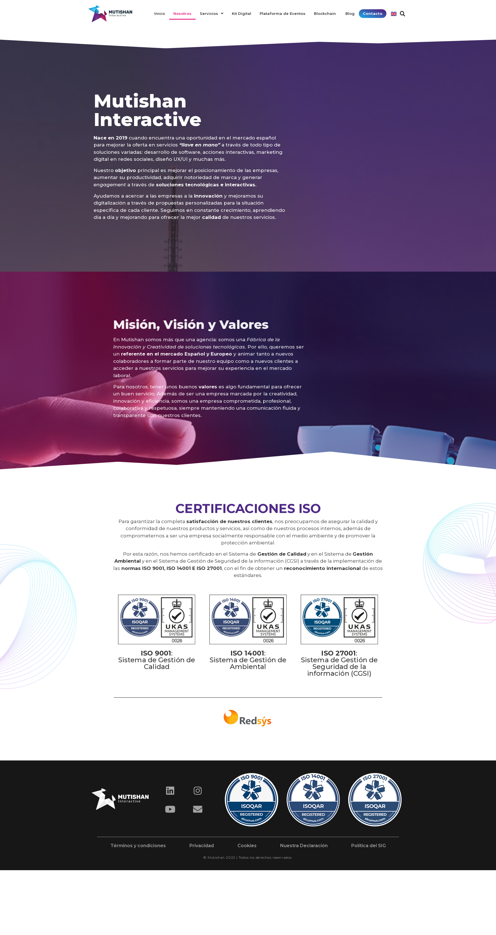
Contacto (372, 13)
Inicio (159, 13)
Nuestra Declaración (304, 845)
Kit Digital (241, 13)
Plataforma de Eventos (282, 13)
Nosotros (182, 13)
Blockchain (325, 13)
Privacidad (201, 845)
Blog (350, 13)
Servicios (211, 13)
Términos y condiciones (138, 845)
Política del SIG (368, 845)
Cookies (247, 845)
